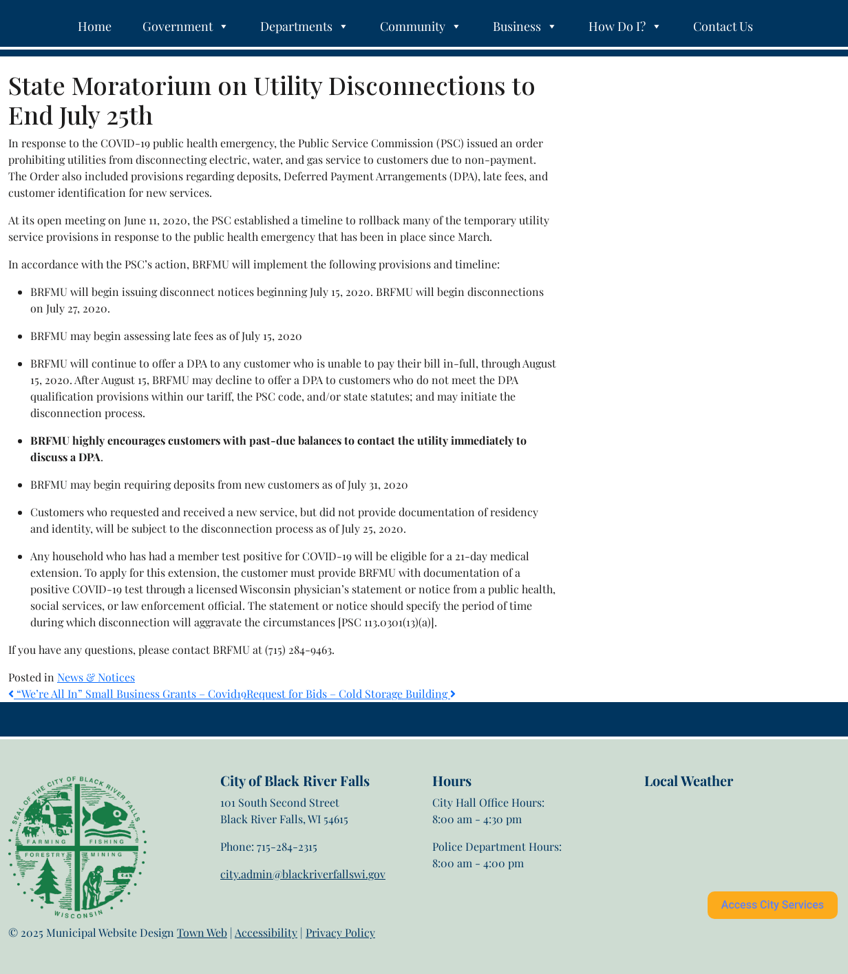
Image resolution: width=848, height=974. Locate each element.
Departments (304, 26)
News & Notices (96, 677)
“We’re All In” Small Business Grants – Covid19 (127, 693)
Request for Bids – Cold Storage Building (351, 693)
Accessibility (266, 932)
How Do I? (625, 26)
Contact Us (723, 26)
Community (421, 26)
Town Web (202, 932)
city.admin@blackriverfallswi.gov (302, 874)
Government (185, 26)
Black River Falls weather (712, 844)
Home (95, 26)
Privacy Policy (340, 932)
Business (525, 26)
